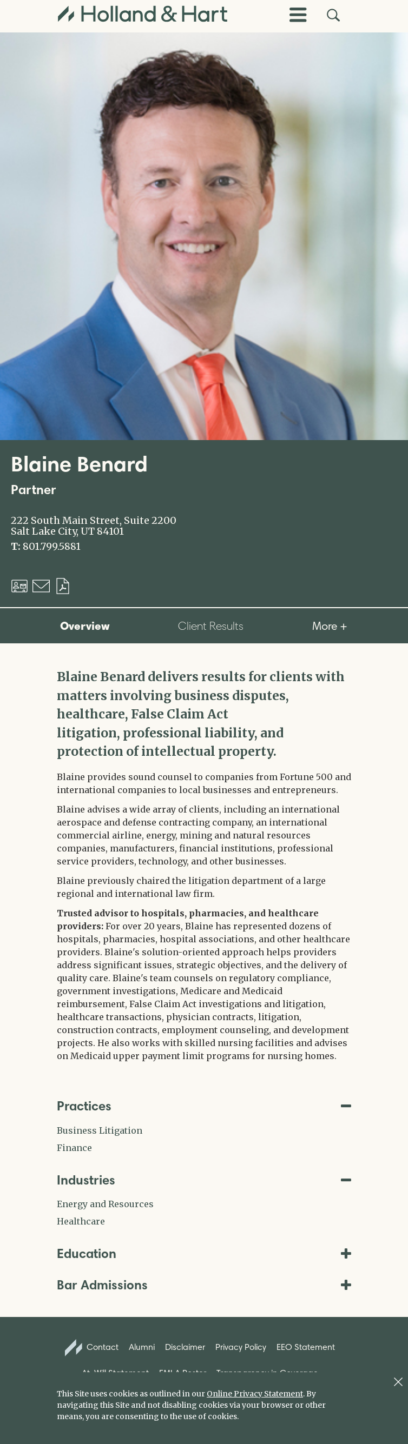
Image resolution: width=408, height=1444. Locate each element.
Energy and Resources (105, 1204)
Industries (204, 1180)
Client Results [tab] (211, 626)
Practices (204, 1106)
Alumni (142, 1347)
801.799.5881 (52, 546)
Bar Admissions (204, 1285)
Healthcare (81, 1221)
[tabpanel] (204, 865)
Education (204, 1253)
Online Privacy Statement (255, 1394)
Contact (92, 1347)
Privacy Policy (240, 1347)
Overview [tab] (85, 625)
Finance (74, 1147)
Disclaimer (185, 1347)
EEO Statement (306, 1347)
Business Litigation (99, 1130)
